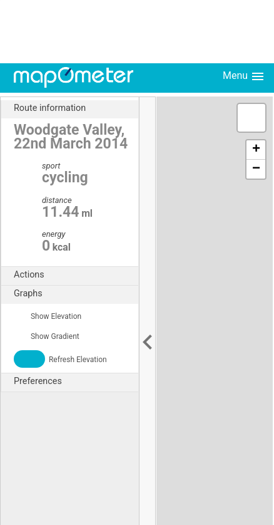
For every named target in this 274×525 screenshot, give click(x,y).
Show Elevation (47, 316)
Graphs (76, 293)
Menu (244, 76)
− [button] (256, 169)
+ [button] (256, 149)
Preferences (76, 381)
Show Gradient (46, 336)
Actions (76, 275)
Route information (76, 108)
